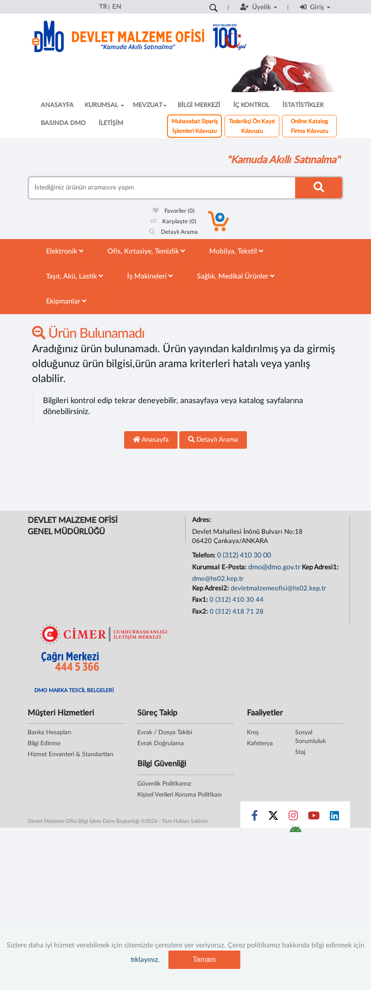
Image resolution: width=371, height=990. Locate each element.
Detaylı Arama (173, 232)
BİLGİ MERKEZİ (199, 105)
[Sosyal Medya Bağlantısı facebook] (254, 817)
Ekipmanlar (66, 301)
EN (116, 7)
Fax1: (201, 600)
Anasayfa (151, 439)
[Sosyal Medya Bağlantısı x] (274, 817)
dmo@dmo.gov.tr (274, 567)
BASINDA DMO (63, 123)
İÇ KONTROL (251, 105)
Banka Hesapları (49, 732)
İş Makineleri (150, 276)
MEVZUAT (150, 105)
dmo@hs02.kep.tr (218, 578)
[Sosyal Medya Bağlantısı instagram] (293, 817)
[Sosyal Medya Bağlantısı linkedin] (334, 817)
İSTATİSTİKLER (303, 105)
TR (103, 7)
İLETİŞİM (111, 123)
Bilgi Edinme (44, 743)
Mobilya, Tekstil (236, 251)
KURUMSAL (104, 105)
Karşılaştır (173, 222)
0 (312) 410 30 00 (244, 555)
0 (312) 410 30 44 (237, 600)
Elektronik (64, 251)
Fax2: (201, 611)
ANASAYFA (57, 105)
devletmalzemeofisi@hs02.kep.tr (278, 588)
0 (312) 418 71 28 (237, 611)
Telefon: (204, 555)
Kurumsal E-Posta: (220, 567)
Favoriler (174, 211)
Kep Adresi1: (321, 567)
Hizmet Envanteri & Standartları (70, 754)
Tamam (204, 959)
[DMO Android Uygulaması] (295, 831)
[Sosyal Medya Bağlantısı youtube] (314, 817)
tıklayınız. (145, 959)
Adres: (202, 520)
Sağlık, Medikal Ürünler (236, 276)
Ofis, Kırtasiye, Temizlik (146, 251)
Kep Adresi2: (211, 588)
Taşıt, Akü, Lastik (74, 276)
